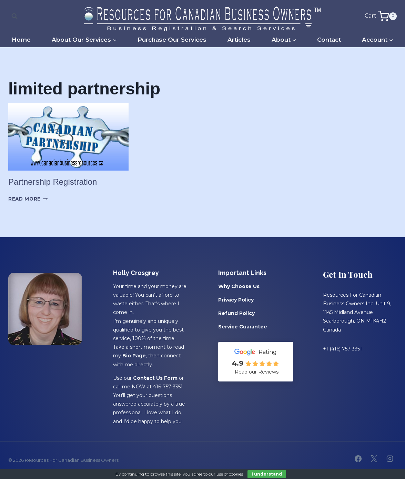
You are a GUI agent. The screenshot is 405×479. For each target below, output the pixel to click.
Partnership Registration (52, 181)
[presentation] (68, 137)
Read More (28, 199)
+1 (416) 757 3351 (342, 349)
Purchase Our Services (172, 39)
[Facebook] (358, 459)
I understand (267, 474)
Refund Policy (236, 313)
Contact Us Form (155, 378)
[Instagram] (390, 459)
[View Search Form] (14, 16)
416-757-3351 (168, 387)
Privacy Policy (236, 300)
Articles (239, 39)
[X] (374, 459)
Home (21, 39)
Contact (329, 39)
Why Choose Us (239, 286)
